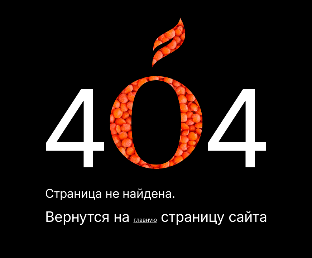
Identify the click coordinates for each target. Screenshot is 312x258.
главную (145, 219)
